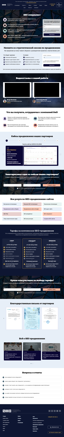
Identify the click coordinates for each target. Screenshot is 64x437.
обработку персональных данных (29, 188)
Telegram (9, 102)
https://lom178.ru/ (11, 149)
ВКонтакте (38, 102)
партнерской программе (31, 2)
